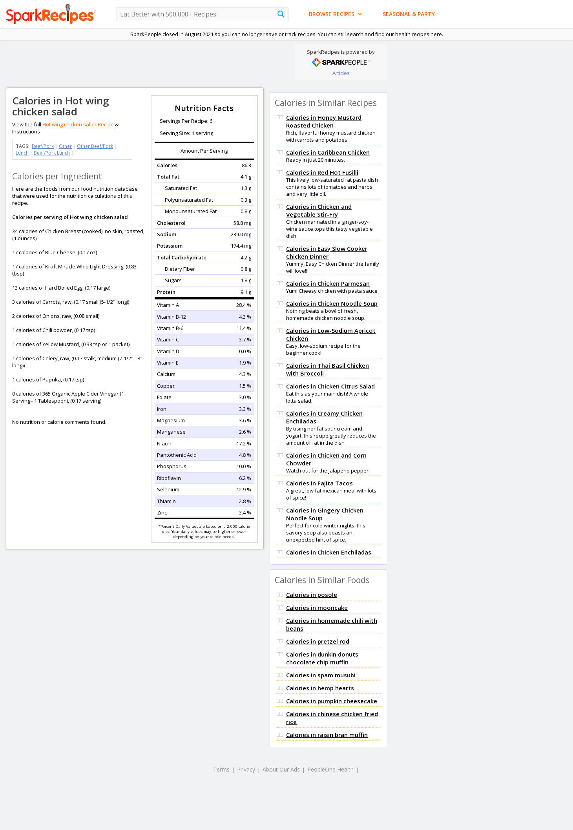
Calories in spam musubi (321, 675)
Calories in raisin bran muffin (327, 735)
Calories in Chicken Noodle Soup (332, 303)
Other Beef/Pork (95, 146)
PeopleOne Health (330, 769)
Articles (341, 73)
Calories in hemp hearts (320, 688)
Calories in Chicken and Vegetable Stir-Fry (319, 210)
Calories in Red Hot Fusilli (322, 172)
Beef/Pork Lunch (52, 153)
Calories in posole (311, 594)
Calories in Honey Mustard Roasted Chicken (323, 121)
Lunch (22, 153)
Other (65, 146)
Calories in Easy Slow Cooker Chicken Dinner (326, 252)
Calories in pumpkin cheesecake (331, 701)
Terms (221, 769)
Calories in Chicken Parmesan (328, 283)
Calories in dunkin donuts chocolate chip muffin (322, 658)
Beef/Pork (43, 146)
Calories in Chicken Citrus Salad (330, 386)
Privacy (246, 769)
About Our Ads (281, 769)
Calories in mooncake (317, 607)
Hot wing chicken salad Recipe (78, 124)
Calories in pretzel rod (317, 641)
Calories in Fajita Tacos (319, 483)
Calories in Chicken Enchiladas (328, 552)
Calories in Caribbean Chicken (328, 152)
